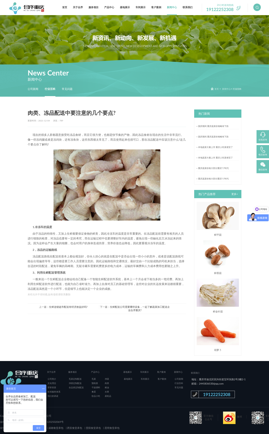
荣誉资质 (52, 387)
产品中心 (109, 7)
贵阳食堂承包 (93, 427)
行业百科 (50, 88)
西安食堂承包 (74, 427)
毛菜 (94, 379)
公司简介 (52, 379)
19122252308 (216, 394)
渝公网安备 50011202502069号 (46, 421)
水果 (107, 391)
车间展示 (141, 7)
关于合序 (78, 7)
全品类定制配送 (76, 387)
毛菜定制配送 (75, 379)
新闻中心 (172, 7)
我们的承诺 (53, 396)
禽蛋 (94, 391)
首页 (64, 7)
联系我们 (188, 7)
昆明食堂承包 (112, 427)
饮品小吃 (96, 396)
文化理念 (52, 383)
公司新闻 (33, 88)
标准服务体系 (54, 391)
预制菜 (95, 383)
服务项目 (94, 7)
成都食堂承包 (56, 427)
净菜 (107, 379)
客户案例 (156, 7)
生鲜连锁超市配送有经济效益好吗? (68, 306)
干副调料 (96, 387)
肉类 (107, 383)
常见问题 (67, 88)
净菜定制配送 (75, 383)
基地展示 (125, 7)
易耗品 (108, 396)
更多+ (234, 193)
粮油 (107, 387)
